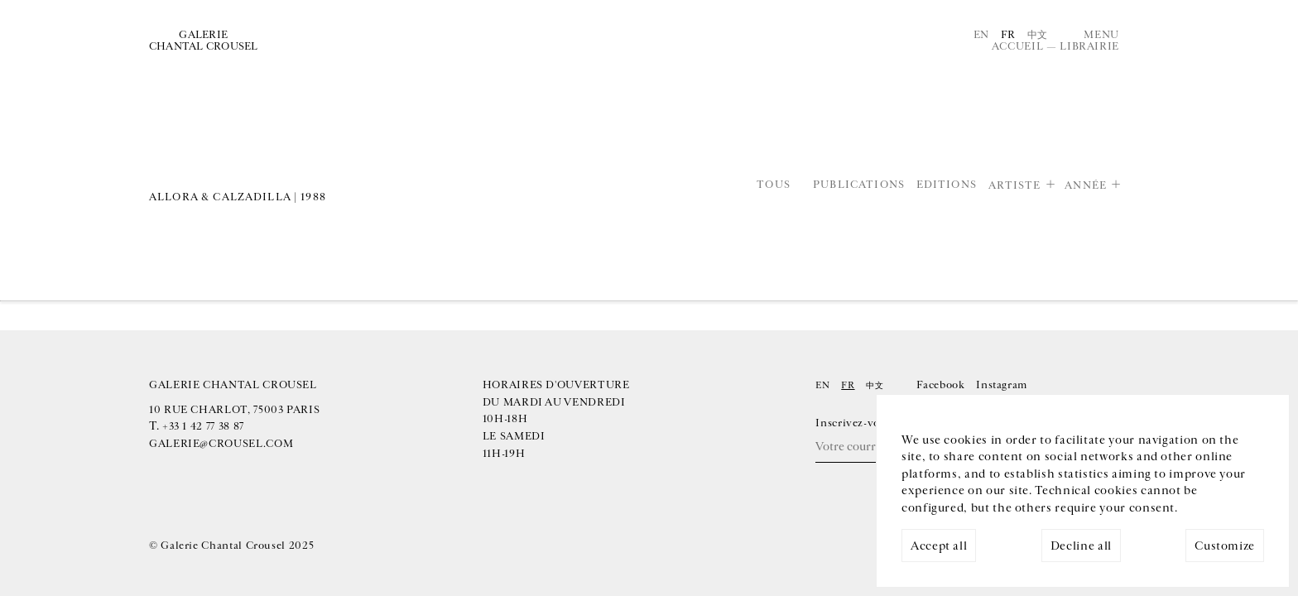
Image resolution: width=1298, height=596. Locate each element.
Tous (774, 185)
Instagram (1001, 385)
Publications (859, 185)
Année (1086, 185)
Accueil (1017, 46)
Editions (946, 185)
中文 (1037, 34)
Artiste (1014, 185)
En (981, 34)
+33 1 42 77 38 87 (203, 426)
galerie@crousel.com (221, 443)
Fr (1008, 34)
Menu (1101, 34)
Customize (1225, 546)
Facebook (940, 385)
